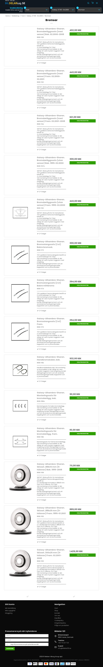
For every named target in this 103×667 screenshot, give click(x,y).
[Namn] (26, 636)
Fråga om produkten (62, 625)
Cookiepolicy (59, 620)
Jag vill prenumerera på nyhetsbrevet (24, 644)
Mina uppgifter (10, 611)
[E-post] (26, 640)
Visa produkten (82, 34)
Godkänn (9, 648)
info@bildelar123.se (64, 648)
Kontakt (57, 613)
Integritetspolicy (60, 623)
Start (56, 608)
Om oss (57, 616)
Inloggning (8, 613)
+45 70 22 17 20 (63, 643)
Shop (56, 611)
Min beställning (10, 608)
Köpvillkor (58, 618)
